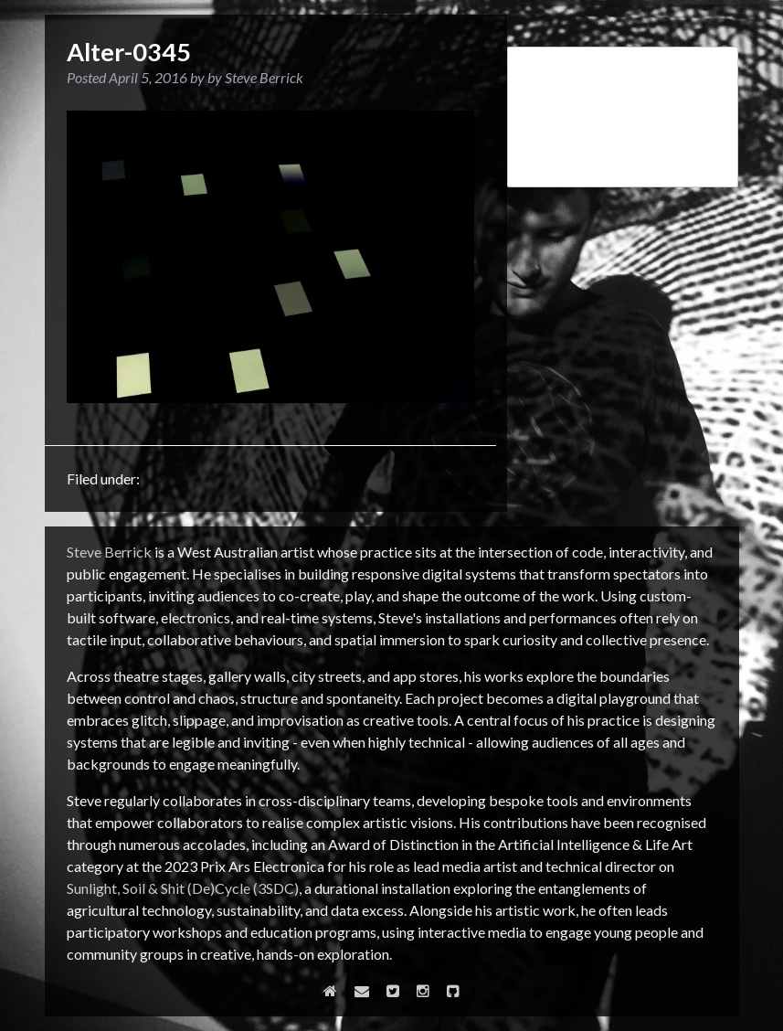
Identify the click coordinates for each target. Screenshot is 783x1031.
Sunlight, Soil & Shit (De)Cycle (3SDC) (183, 888)
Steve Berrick (109, 551)
